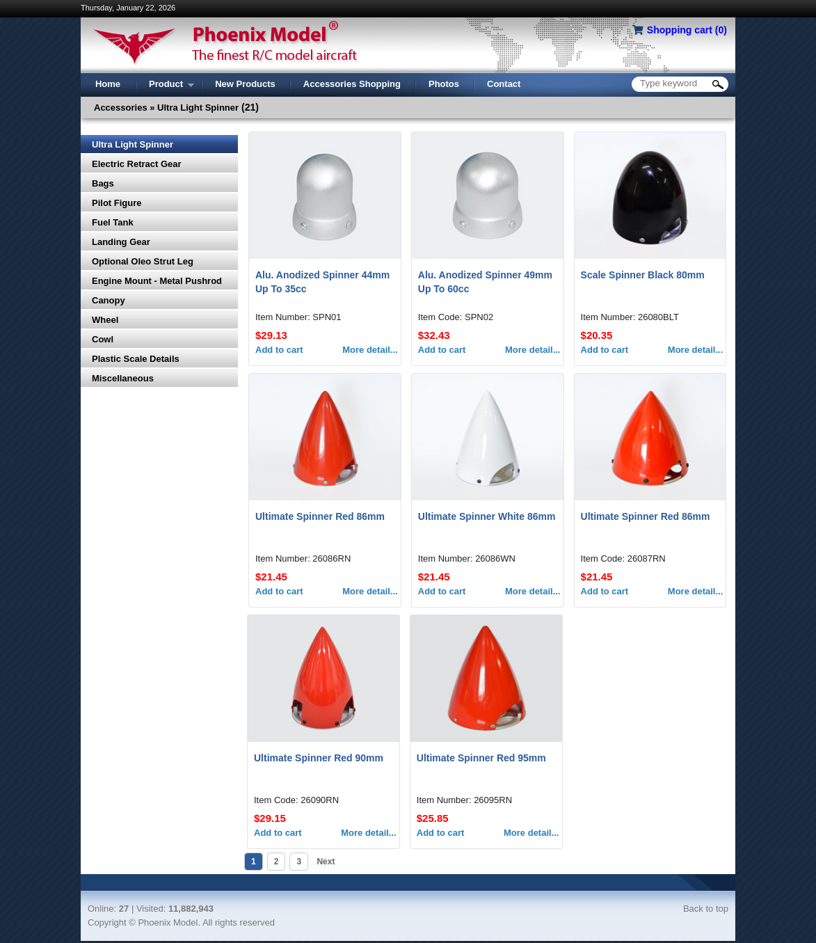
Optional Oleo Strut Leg (142, 261)
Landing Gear (121, 242)
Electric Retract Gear (137, 164)
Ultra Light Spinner (132, 144)
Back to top (705, 908)
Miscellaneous (123, 378)
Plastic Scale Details (135, 359)
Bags (103, 183)
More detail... (369, 349)
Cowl (102, 339)
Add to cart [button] (279, 349)
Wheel (105, 320)
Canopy (108, 300)
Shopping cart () (687, 29)
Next (324, 861)
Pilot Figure (117, 203)
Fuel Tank (113, 222)
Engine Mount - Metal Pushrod (157, 281)
